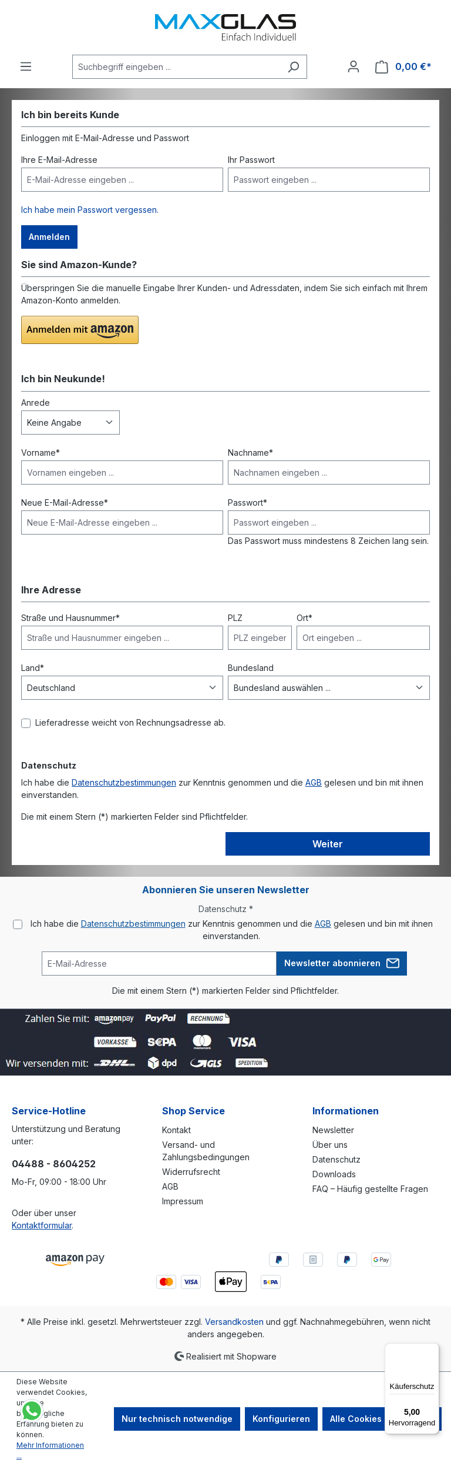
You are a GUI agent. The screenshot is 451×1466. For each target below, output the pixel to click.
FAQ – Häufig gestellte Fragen (370, 1189)
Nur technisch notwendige (177, 1419)
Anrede (35, 403)
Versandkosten (234, 1322)
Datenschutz (336, 1159)
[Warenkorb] (403, 67)
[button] (80, 330)
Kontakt (176, 1130)
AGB (313, 782)
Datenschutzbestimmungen (124, 782)
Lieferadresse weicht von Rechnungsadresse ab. (130, 722)
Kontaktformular (42, 1225)
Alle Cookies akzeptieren (382, 1419)
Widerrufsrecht (191, 1172)
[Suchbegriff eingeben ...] (176, 67)
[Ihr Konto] (353, 66)
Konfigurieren (281, 1419)
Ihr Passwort (251, 160)
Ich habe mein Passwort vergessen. (90, 210)
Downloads (334, 1174)
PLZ (235, 618)
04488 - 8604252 (54, 1164)
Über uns (330, 1145)
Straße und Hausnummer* (70, 618)
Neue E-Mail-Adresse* (64, 502)
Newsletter (333, 1130)
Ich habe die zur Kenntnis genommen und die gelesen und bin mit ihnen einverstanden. (232, 930)
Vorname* (40, 453)
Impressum (182, 1201)
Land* (32, 668)
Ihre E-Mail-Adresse (59, 160)
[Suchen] (293, 67)
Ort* (304, 618)
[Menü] (26, 66)
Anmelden (49, 237)
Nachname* (250, 453)
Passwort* (247, 502)
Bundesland (251, 668)
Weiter (327, 844)
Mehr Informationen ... (50, 1450)
